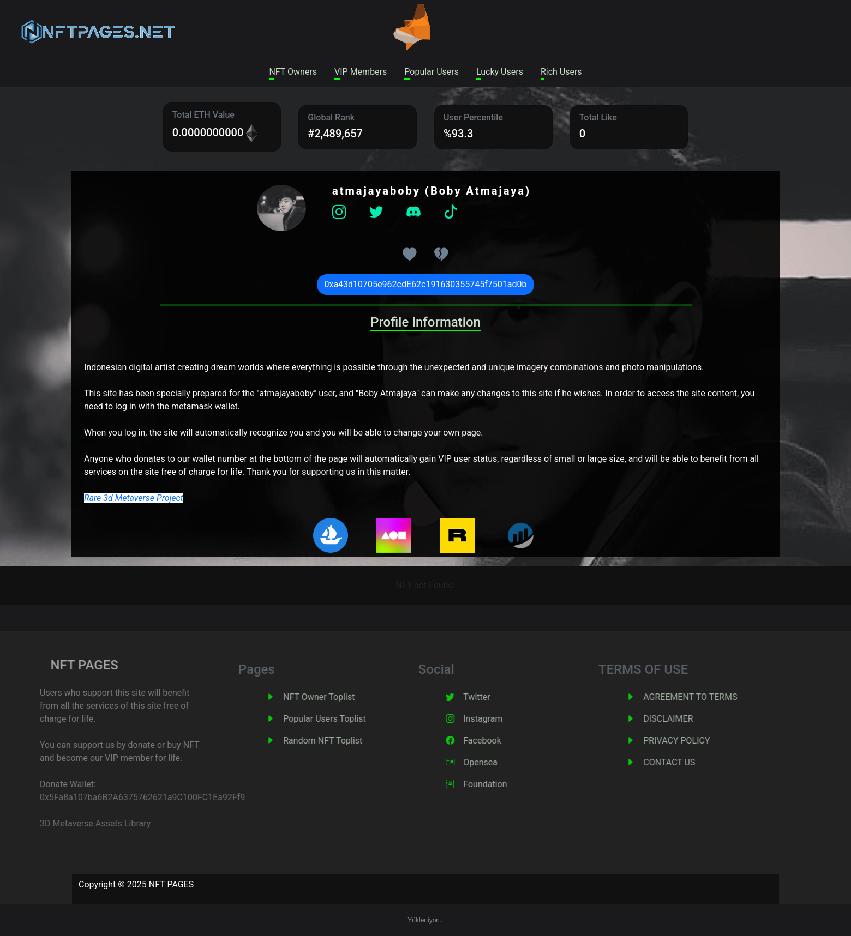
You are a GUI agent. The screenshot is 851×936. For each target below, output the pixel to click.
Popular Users (431, 72)
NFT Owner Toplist (335, 697)
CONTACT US (686, 762)
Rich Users (561, 72)
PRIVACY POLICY (693, 740)
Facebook (499, 740)
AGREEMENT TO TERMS (707, 697)
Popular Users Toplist (341, 719)
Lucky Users (499, 72)
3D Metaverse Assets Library (75, 823)
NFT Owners (293, 72)
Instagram (499, 719)
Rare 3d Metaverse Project (133, 498)
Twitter (493, 697)
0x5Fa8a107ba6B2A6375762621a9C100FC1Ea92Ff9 (122, 797)
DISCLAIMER (685, 719)
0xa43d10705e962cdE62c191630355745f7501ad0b (425, 284)
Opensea (497, 762)
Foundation (502, 784)
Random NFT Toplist (339, 740)
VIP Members (360, 72)
